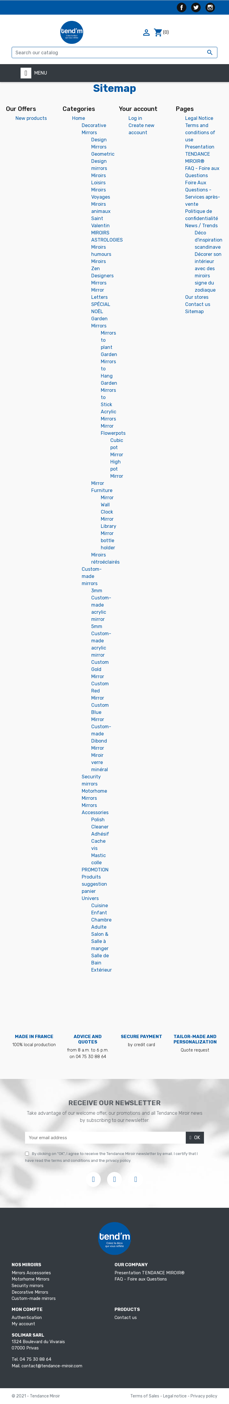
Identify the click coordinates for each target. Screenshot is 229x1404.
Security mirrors (28, 1285)
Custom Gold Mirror (100, 669)
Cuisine (99, 905)
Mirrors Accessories (31, 1272)
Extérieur (101, 970)
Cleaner (100, 827)
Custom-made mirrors (92, 576)
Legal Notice (199, 118)
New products (31, 118)
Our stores (196, 297)
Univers (90, 898)
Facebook (181, 7)
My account (23, 1323)
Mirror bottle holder (108, 541)
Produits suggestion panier (94, 884)
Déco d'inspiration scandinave (208, 240)
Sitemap (194, 311)
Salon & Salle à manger (100, 941)
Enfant (99, 913)
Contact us (197, 304)
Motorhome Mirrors (30, 1279)
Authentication (27, 1317)
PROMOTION (95, 870)
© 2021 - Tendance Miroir (36, 1396)
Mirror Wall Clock (107, 505)
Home (78, 118)
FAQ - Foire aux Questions (140, 1279)
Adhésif (100, 834)
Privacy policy (204, 1396)
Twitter (196, 7)
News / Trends (201, 225)
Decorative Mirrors (30, 1292)
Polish (98, 819)
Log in (135, 118)
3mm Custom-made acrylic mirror (101, 605)
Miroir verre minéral (99, 762)
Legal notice (175, 1396)
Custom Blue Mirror (100, 712)
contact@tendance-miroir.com (51, 1366)
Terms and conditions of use (200, 133)
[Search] (114, 52)
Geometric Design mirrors (102, 161)
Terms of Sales (145, 1396)
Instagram (210, 7)
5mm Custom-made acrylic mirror (101, 641)
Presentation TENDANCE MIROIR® (199, 154)
